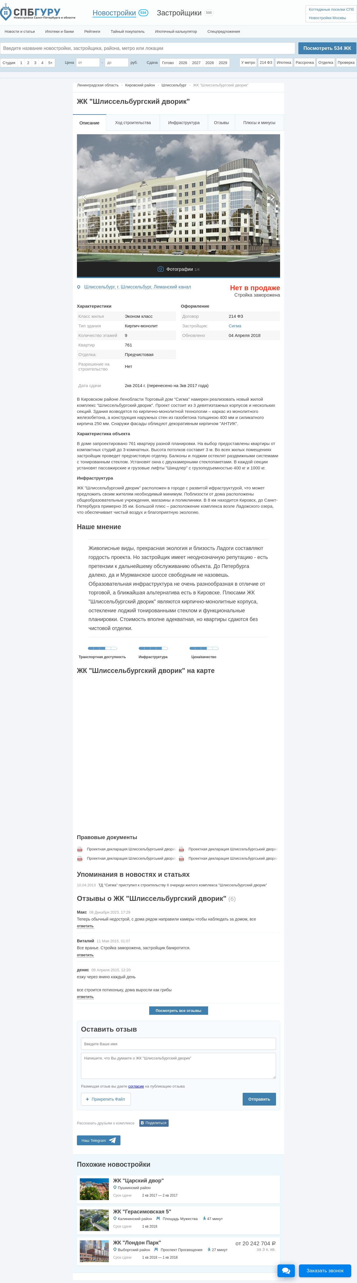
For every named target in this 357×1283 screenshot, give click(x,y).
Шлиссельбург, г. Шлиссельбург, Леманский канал (137, 286)
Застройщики (179, 13)
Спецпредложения (224, 31)
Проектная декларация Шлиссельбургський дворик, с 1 (132, 849)
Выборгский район (134, 1250)
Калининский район (135, 1219)
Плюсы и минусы (259, 122)
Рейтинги (92, 31)
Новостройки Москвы (327, 18)
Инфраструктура (183, 122)
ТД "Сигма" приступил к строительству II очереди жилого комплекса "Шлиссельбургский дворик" (182, 885)
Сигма (235, 325)
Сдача (152, 62)
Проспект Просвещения (182, 1250)
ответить (85, 926)
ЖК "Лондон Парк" (137, 1243)
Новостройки (114, 13)
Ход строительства (133, 122)
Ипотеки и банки (59, 31)
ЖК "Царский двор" (138, 1181)
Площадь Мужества (180, 1219)
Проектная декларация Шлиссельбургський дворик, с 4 (234, 858)
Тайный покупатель (128, 31)
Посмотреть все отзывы (178, 1010)
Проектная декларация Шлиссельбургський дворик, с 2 (234, 849)
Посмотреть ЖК (327, 48)
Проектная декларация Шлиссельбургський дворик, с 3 (132, 858)
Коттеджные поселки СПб (331, 9)
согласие (136, 1086)
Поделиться (156, 1123)
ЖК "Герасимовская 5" (142, 1212)
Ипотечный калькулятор (176, 31)
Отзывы (221, 122)
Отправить (259, 1099)
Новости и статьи (20, 31)
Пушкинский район (134, 1188)
